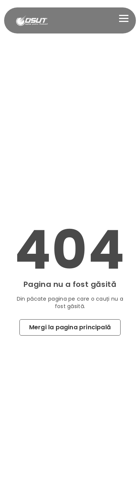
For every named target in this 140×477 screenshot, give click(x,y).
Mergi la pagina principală (70, 327)
